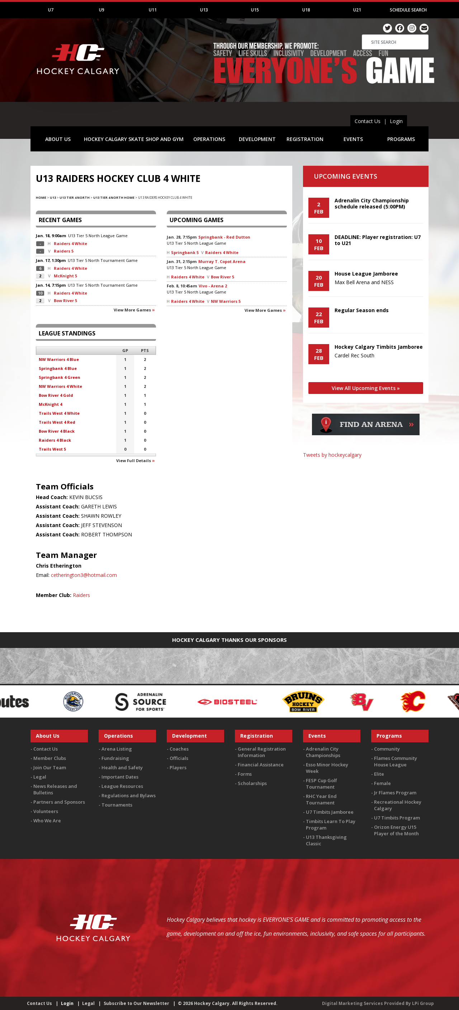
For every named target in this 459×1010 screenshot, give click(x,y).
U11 (153, 10)
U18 (306, 10)
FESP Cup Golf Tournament (321, 783)
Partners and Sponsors (59, 802)
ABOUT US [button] (58, 139)
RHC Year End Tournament (321, 799)
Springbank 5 (185, 252)
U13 (204, 10)
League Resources (122, 786)
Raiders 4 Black (55, 440)
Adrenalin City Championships (323, 752)
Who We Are (47, 820)
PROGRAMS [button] (401, 139)
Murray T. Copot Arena (222, 261)
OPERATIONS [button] (209, 139)
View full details (133, 460)
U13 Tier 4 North (75, 197)
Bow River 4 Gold (56, 395)
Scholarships (252, 783)
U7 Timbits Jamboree (330, 812)
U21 (357, 10)
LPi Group (423, 1003)
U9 (101, 10)
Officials (179, 758)
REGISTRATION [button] (305, 139)
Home (41, 197)
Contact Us (367, 121)
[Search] (395, 42)
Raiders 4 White (70, 243)
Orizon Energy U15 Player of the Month (396, 830)
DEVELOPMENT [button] (257, 139)
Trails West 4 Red (57, 422)
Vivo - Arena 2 (213, 285)
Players (178, 767)
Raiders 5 (64, 251)
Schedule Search (408, 10)
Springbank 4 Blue (58, 368)
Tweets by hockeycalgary (332, 454)
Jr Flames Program (395, 792)
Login (396, 121)
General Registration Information (262, 752)
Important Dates (119, 777)
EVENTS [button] (353, 139)
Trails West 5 (52, 449)
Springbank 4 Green (59, 377)
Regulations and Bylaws (128, 795)
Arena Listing (116, 749)
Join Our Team (49, 767)
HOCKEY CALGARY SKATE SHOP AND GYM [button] (134, 139)
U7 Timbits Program (397, 817)
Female (382, 783)
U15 (255, 10)
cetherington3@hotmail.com (84, 575)
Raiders (81, 595)
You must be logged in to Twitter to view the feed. (366, 465)
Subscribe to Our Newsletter (136, 1003)
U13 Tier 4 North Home (113, 197)
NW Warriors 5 (226, 301)
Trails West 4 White (59, 413)
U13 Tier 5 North (84, 235)
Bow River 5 (65, 300)
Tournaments (116, 805)
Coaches (179, 749)
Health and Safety (122, 767)
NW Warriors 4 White (60, 386)
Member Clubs (49, 758)
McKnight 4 (50, 404)
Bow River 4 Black (57, 431)
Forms (245, 774)
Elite (379, 774)
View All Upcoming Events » (366, 388)
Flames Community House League (395, 761)
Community (387, 749)
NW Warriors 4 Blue (59, 359)
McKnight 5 (65, 275)
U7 (50, 10)
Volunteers (45, 811)
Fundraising (115, 758)
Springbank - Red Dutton (224, 237)
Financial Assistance (261, 764)
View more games (132, 310)
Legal (39, 777)
